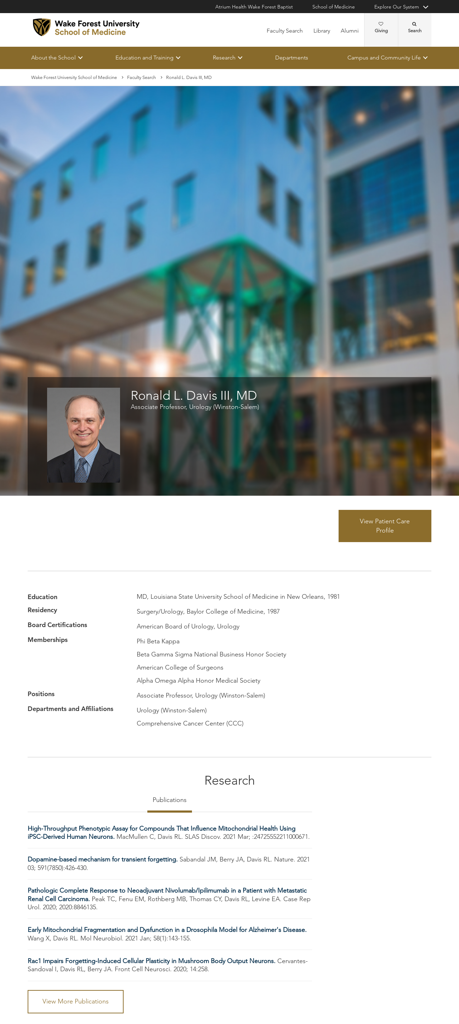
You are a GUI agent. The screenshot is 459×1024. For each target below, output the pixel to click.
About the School (53, 57)
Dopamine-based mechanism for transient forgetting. (104, 860)
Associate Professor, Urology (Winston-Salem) (195, 406)
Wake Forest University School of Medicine (74, 77)
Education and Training (144, 57)
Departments (291, 57)
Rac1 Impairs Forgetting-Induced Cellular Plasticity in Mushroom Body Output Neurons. (152, 961)
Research (224, 57)
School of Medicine (333, 7)
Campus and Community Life (384, 57)
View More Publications (75, 1001)
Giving (381, 27)
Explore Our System (396, 7)
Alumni (350, 30)
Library (321, 30)
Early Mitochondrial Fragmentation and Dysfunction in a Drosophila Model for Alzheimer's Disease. (167, 930)
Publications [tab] (170, 800)
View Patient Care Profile (385, 525)
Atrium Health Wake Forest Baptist (254, 7)
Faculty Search (285, 30)
